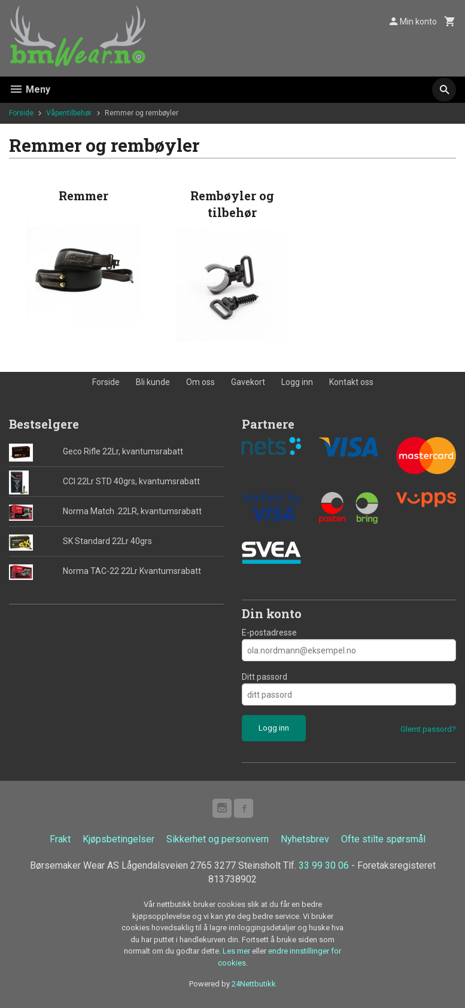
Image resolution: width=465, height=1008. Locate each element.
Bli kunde (153, 382)
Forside (21, 113)
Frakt (60, 839)
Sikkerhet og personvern (217, 839)
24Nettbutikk (254, 984)
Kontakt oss (351, 382)
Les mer (237, 951)
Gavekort (248, 382)
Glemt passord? (428, 729)
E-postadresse (269, 632)
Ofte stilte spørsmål (383, 839)
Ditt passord (264, 677)
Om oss (200, 382)
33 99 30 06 (324, 865)
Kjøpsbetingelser (118, 839)
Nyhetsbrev (305, 839)
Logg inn (297, 382)
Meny (29, 89)
